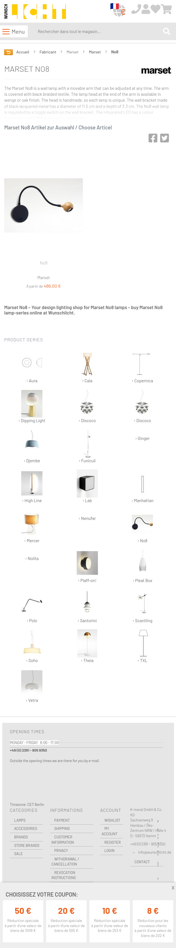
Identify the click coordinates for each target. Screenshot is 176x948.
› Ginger (142, 438)
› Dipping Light (31, 406)
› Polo (31, 606)
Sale (18, 853)
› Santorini (87, 606)
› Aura (31, 366)
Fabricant (48, 51)
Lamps (19, 820)
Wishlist (112, 820)
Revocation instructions (63, 875)
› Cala (87, 366)
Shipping (62, 828)
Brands (21, 837)
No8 (44, 262)
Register (112, 842)
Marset (95, 51)
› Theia (87, 646)
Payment (62, 820)
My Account (109, 831)
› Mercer (31, 526)
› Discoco (87, 406)
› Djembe (31, 446)
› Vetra (31, 686)
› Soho (31, 646)
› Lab (87, 486)
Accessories (25, 828)
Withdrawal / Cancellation (65, 862)
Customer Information (62, 840)
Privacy (61, 850)
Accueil (23, 51)
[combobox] (99, 31)
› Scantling (142, 606)
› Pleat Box (142, 566)
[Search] (167, 31)
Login (109, 850)
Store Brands (26, 845)
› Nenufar (87, 518)
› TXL (142, 646)
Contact (142, 862)
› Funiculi (87, 446)
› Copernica (142, 366)
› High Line (31, 486)
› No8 (142, 526)
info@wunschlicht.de (154, 852)
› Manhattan (143, 486)
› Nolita (32, 558)
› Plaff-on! (87, 566)
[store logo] (35, 11)
